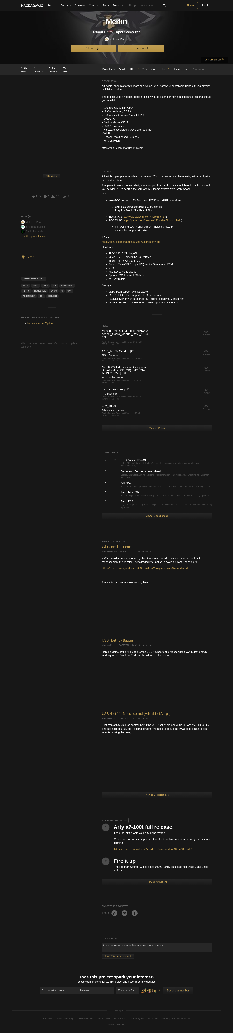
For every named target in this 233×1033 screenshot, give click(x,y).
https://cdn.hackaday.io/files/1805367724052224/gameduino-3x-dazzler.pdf (145, 568)
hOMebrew (40, 291)
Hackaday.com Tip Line (40, 323)
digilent (52, 296)
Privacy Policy (120, 1018)
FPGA (35, 286)
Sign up (190, 5)
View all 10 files (157, 428)
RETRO (26, 291)
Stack (106, 5)
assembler (29, 296)
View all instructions (157, 881)
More (119, 6)
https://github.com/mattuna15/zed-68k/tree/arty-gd (131, 241)
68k (41, 296)
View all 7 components (157, 516)
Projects (52, 5)
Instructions (181, 69)
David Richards (32, 231)
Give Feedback (86, 1018)
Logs (166, 69)
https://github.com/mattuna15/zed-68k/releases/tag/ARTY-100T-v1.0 (153, 849)
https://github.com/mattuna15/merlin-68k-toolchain (152, 220)
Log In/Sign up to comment (118, 956)
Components (150, 69)
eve (55, 286)
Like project (141, 48)
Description (109, 69)
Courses (94, 5)
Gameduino (67, 286)
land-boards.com (33, 226)
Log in (205, 5)
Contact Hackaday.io (65, 1018)
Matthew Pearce (116, 39)
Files (134, 69)
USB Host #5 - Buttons (118, 640)
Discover (66, 5)
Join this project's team (34, 236)
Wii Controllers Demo (117, 547)
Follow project (93, 48)
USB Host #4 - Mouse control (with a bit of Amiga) (137, 713)
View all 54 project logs (157, 795)
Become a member (88, 982)
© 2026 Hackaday (116, 1025)
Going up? (116, 1011)
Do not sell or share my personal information (169, 1018)
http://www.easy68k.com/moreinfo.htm (144, 216)
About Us (47, 1018)
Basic (54, 291)
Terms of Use (103, 1018)
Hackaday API (137, 1018)
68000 (25, 286)
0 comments (145, 551)
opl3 (45, 286)
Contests (80, 5)
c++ (69, 291)
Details (123, 69)
